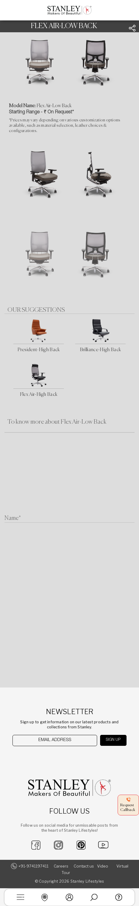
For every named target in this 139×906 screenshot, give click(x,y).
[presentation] (43, 757)
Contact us (84, 866)
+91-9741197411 (33, 866)
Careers (61, 866)
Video (102, 866)
